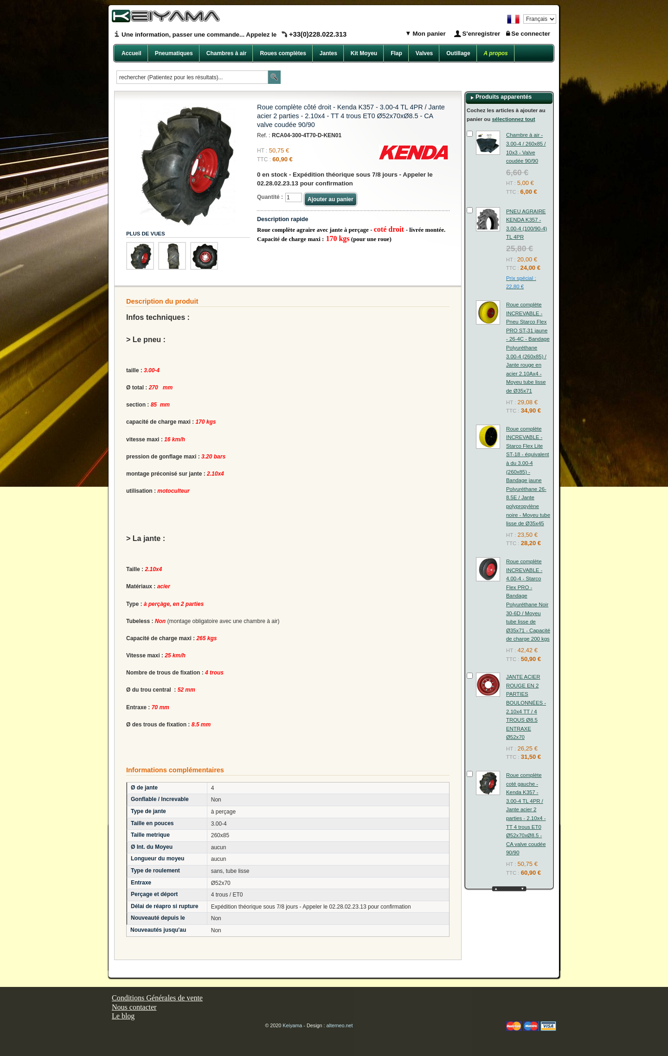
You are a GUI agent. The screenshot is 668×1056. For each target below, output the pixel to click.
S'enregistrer (481, 33)
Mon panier (428, 33)
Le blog (123, 1016)
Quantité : (270, 197)
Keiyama (292, 1025)
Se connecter (530, 33)
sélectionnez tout (513, 119)
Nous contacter (134, 1007)
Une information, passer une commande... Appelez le (234, 34)
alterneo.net (340, 1025)
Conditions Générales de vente (157, 998)
